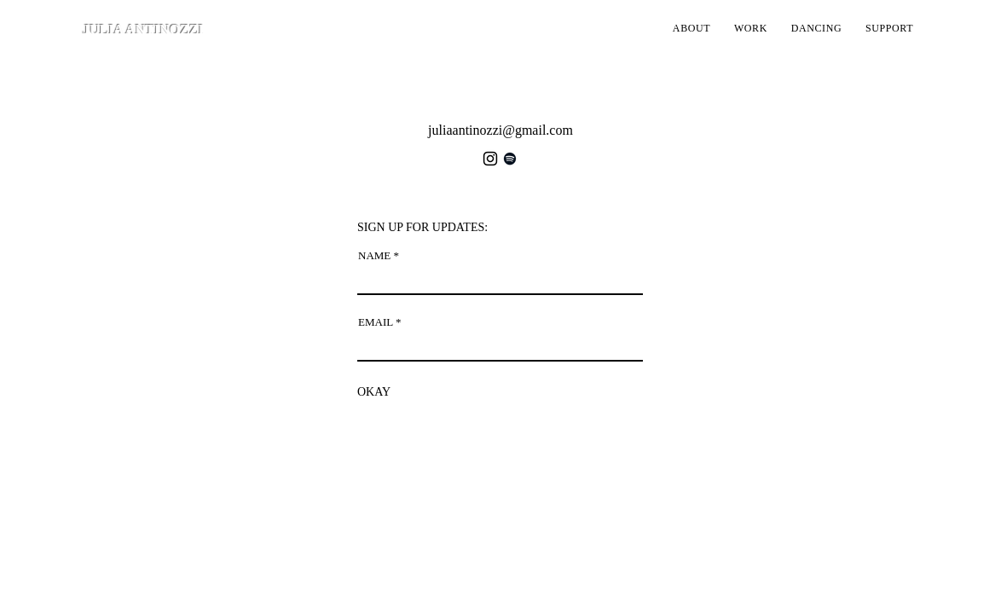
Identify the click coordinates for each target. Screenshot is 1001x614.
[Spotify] (510, 158)
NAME (374, 255)
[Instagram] (490, 158)
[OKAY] (374, 392)
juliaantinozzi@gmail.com (500, 130)
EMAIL (375, 321)
